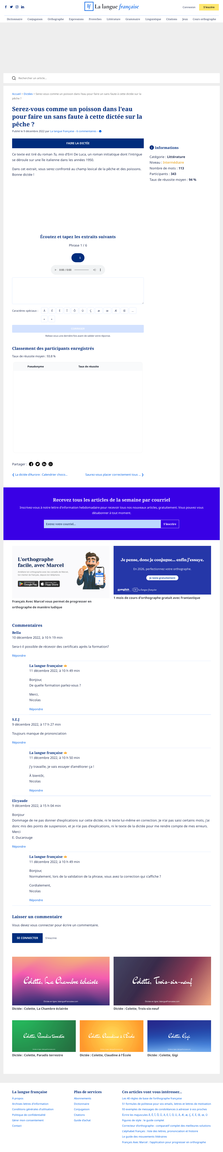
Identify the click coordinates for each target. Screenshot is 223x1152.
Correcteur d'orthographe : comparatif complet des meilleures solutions (166, 1125)
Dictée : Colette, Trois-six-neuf (162, 984)
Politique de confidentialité (28, 1115)
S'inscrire (208, 7)
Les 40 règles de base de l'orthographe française (152, 1098)
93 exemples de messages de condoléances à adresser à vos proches (164, 1109)
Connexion (189, 7)
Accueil (16, 94)
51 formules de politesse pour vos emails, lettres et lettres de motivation (166, 1103)
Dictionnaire (14, 19)
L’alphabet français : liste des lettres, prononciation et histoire (160, 1131)
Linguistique (153, 19)
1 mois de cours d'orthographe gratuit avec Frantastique (162, 573)
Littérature (113, 19)
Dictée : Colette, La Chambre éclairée (61, 984)
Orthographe (56, 19)
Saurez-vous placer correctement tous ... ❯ (114, 475)
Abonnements (82, 1098)
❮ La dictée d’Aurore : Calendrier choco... (39, 475)
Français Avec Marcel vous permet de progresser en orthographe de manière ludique (61, 577)
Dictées (28, 94)
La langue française (62, 131)
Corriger (78, 328)
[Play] (77, 257)
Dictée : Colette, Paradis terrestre (44, 1038)
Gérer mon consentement (28, 1120)
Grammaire (133, 19)
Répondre (19, 656)
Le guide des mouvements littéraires (144, 1136)
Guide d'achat (82, 1120)
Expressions (76, 19)
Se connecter (27, 938)
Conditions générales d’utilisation (33, 1109)
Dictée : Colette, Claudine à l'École (111, 1038)
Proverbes (95, 19)
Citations (171, 19)
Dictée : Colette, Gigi (179, 1038)
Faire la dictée (78, 143)
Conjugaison (35, 19)
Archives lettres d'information (30, 1103)
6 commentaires (86, 131)
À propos (17, 1098)
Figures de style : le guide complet (143, 1120)
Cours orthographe (204, 19)
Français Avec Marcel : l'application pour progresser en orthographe (164, 1142)
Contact (17, 1125)
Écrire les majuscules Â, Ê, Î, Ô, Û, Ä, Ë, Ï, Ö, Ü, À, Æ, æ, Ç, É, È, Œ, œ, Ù (165, 1115)
